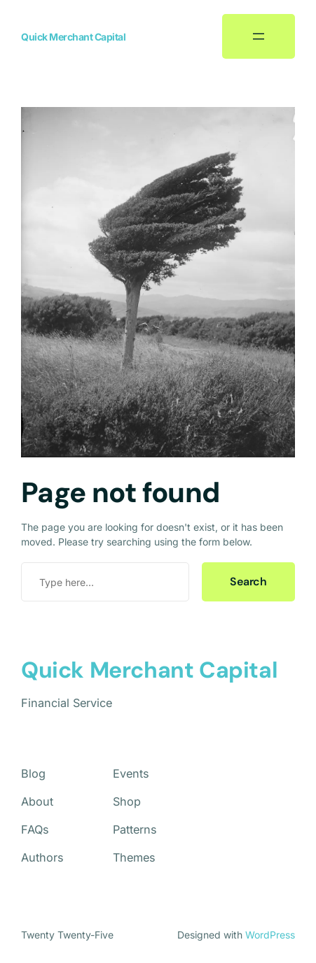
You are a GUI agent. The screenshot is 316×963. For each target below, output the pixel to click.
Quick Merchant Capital (73, 37)
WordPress (270, 935)
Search (248, 581)
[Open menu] (258, 36)
